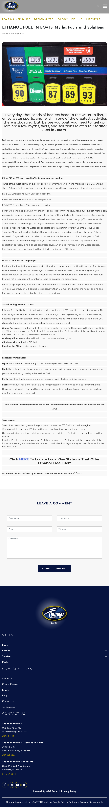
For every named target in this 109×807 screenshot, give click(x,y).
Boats (54, 645)
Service (54, 656)
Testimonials (8, 707)
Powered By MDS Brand (45, 791)
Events (5, 690)
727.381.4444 (8, 736)
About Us (7, 679)
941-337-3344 (9, 774)
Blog (4, 696)
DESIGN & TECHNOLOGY (51, 19)
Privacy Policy (68, 791)
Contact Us (8, 701)
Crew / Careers (10, 684)
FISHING (77, 19)
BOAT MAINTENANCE (16, 19)
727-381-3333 (8, 755)
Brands (54, 651)
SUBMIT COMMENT (54, 569)
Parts (54, 662)
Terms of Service (88, 802)
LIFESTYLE (93, 19)
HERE (24, 459)
